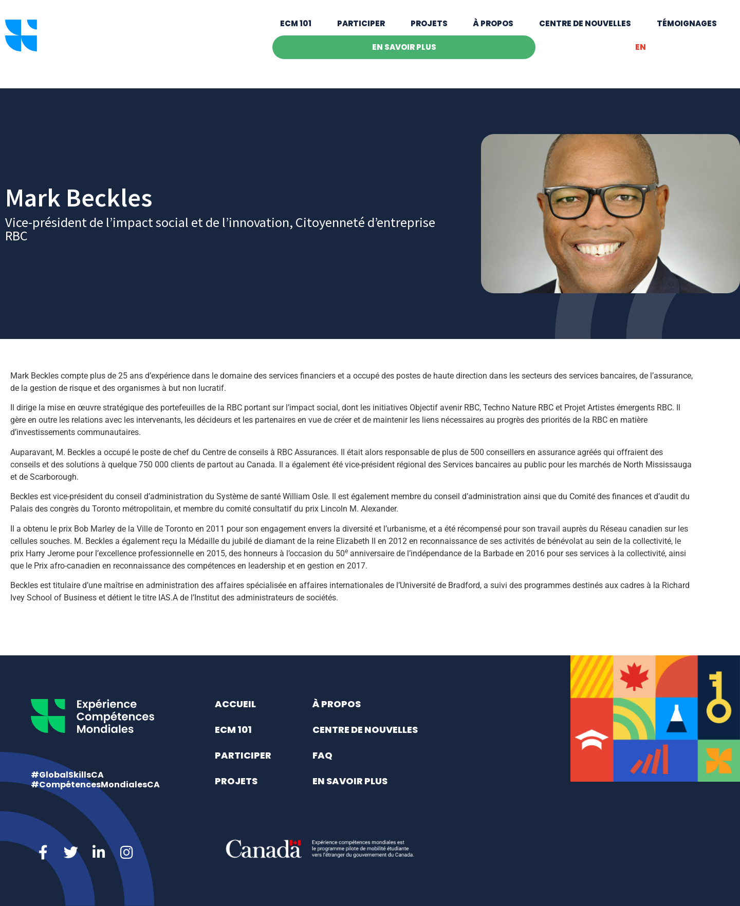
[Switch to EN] (640, 56)
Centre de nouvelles (585, 32)
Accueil (235, 703)
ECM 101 (295, 32)
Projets (429, 32)
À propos (493, 32)
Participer (361, 32)
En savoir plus (404, 55)
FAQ (322, 755)
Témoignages (687, 32)
